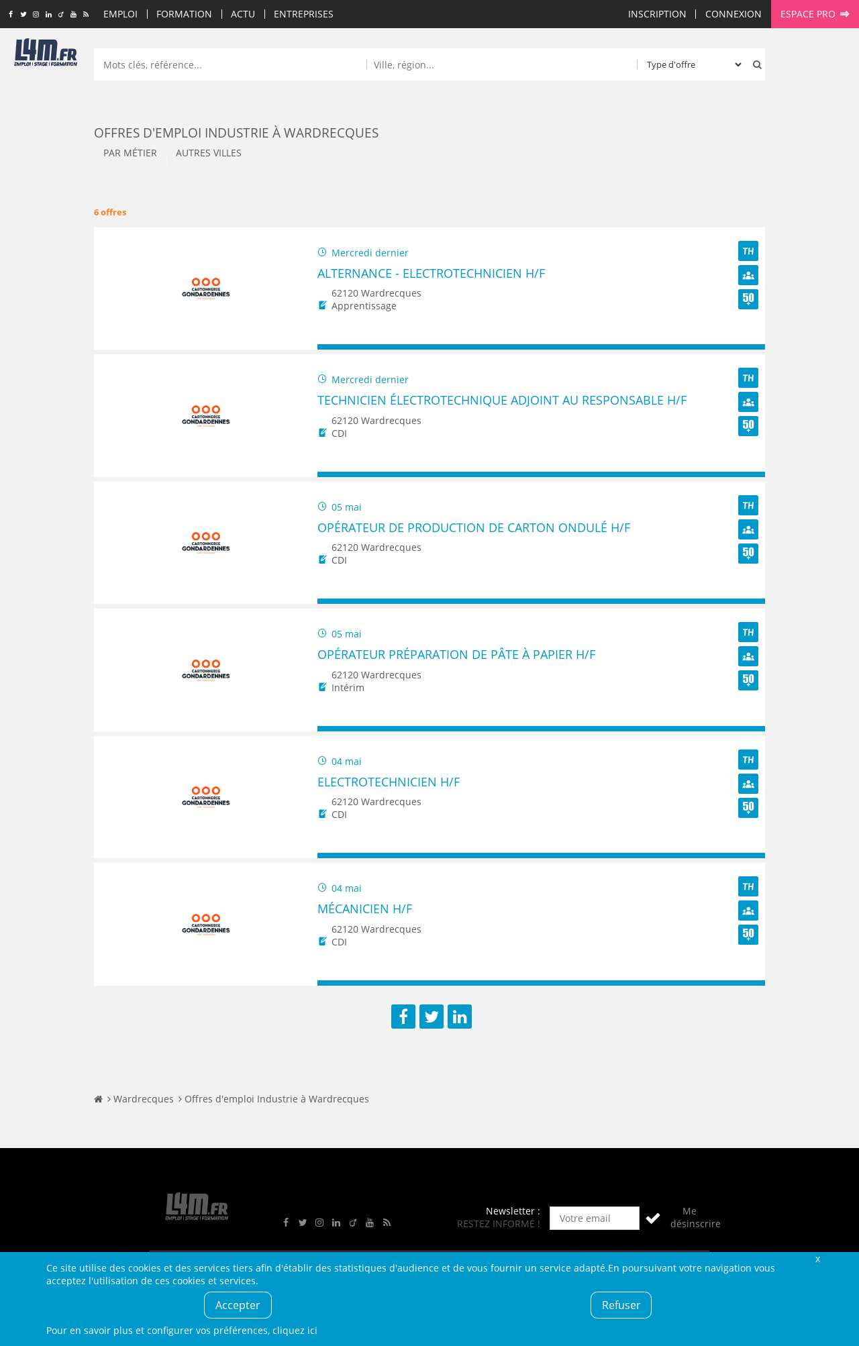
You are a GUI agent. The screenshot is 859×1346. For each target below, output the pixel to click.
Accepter (237, 1305)
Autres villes (209, 152)
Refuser (621, 1305)
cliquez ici (294, 1330)
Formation (184, 13)
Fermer (817, 1258)
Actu (243, 13)
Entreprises (304, 13)
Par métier (130, 152)
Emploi (120, 13)
